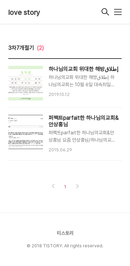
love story (24, 12)
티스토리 (65, 233)
